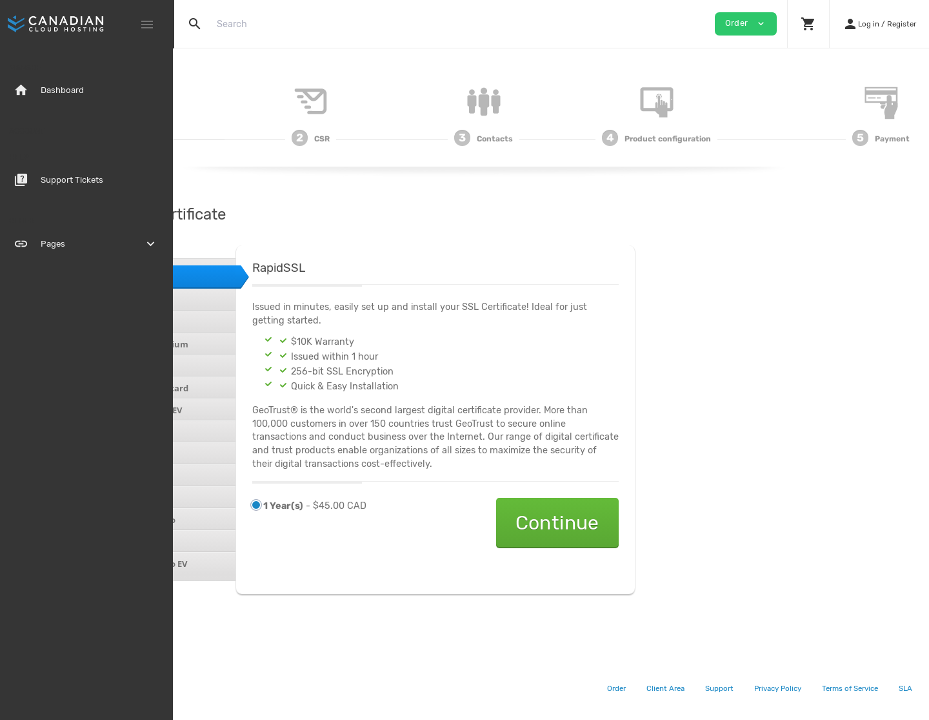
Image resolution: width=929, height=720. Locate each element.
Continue (693, 523)
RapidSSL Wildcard (242, 300)
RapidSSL (222, 276)
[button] (808, 24)
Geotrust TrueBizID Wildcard (264, 388)
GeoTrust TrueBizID (245, 366)
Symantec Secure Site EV (255, 542)
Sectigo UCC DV (235, 454)
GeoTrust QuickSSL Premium (264, 344)
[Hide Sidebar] (147, 24)
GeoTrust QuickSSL (243, 322)
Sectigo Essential (239, 432)
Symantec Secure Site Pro (257, 520)
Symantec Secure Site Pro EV (263, 564)
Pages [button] (87, 244)
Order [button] (745, 23)
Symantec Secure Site (249, 498)
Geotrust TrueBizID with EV (260, 410)
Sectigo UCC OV (235, 476)
